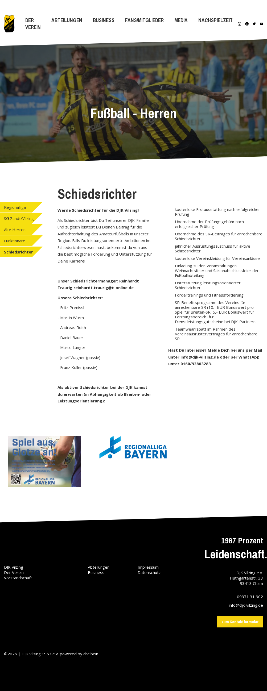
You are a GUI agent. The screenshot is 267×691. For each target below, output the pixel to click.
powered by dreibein (79, 653)
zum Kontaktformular (240, 622)
